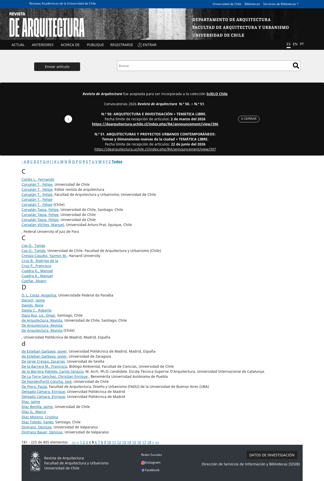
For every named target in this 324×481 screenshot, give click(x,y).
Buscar (296, 65)
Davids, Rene (32, 305)
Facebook (150, 470)
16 (139, 442)
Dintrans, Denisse (36, 427)
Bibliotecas (252, 4)
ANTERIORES (42, 44)
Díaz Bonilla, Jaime (37, 406)
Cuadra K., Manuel (37, 270)
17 (144, 442)
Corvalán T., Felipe (37, 184)
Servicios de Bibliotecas (279, 4)
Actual (18, 44)
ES (289, 44)
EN (295, 44)
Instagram (150, 462)
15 (134, 442)
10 (109, 442)
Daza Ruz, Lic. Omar (38, 315)
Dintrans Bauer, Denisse (42, 432)
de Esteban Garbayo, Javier (44, 351)
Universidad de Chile (226, 4)
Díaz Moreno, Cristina (40, 417)
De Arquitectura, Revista (42, 325)
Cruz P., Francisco (36, 265)
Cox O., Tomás (33, 245)
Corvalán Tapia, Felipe (40, 209)
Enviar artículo (57, 66)
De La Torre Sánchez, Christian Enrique (55, 376)
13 (124, 442)
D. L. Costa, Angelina (39, 295)
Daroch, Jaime (33, 300)
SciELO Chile (217, 93)
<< (74, 442)
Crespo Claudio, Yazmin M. (44, 255)
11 (114, 442)
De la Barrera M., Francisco (44, 366)
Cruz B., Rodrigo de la (40, 260)
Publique (95, 44)
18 (149, 442)
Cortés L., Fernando (38, 179)
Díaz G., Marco (34, 411)
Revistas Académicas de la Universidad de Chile (62, 3)
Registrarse (121, 44)
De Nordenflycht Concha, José (47, 381)
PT (302, 44)
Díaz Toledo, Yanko (37, 422)
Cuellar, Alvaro (34, 280)
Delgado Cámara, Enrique (43, 391)
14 (129, 442)
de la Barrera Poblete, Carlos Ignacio (52, 371)
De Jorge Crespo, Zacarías (43, 361)
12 (119, 442)
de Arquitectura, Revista (42, 320)
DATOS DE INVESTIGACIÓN (272, 455)
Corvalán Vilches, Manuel (43, 224)
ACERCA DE (70, 44)
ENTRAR (149, 44)
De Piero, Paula (34, 386)
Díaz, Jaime (31, 401)
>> (157, 442)
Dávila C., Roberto (36, 310)
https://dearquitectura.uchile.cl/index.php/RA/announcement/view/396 (155, 124)
